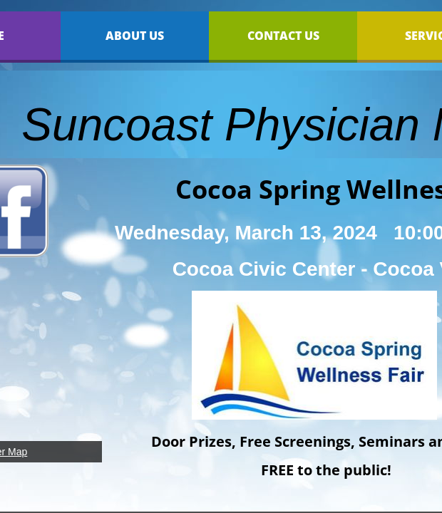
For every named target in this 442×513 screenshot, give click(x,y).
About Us (135, 35)
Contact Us (283, 35)
